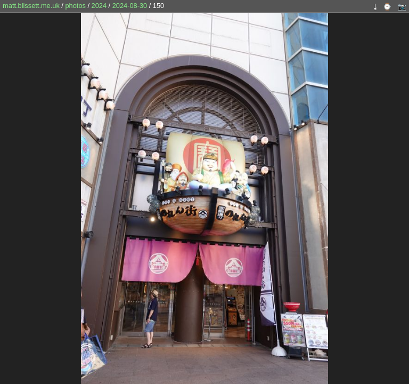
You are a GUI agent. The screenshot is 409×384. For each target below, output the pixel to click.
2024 (99, 6)
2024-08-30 (129, 6)
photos (75, 6)
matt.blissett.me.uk (31, 6)
